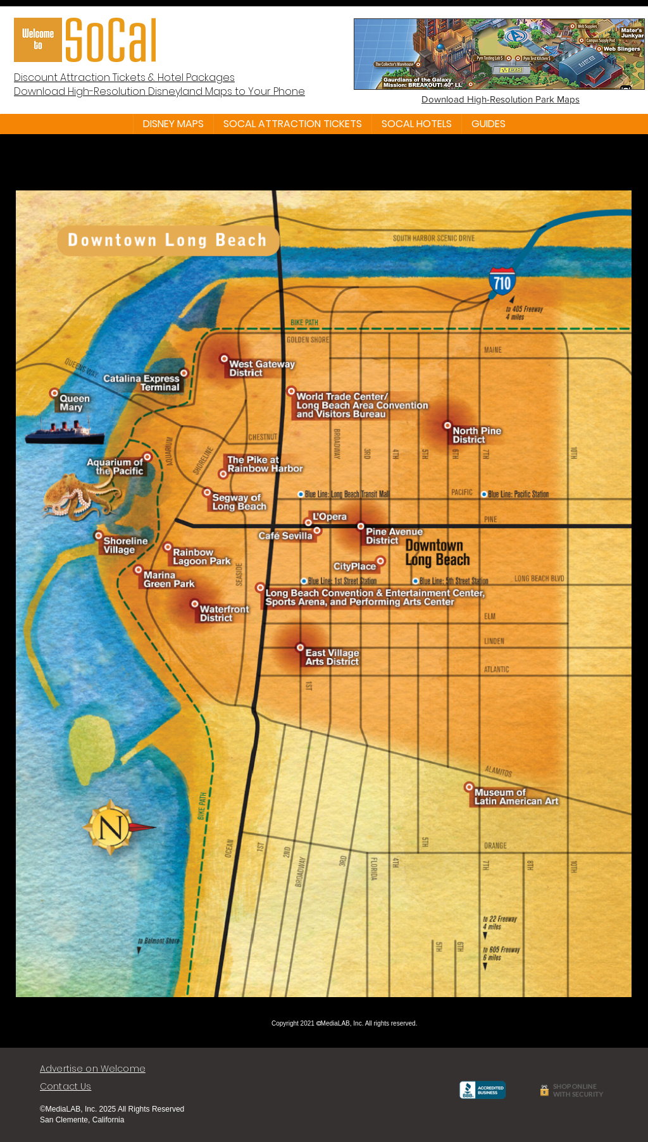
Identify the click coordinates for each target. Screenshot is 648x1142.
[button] (173, 124)
